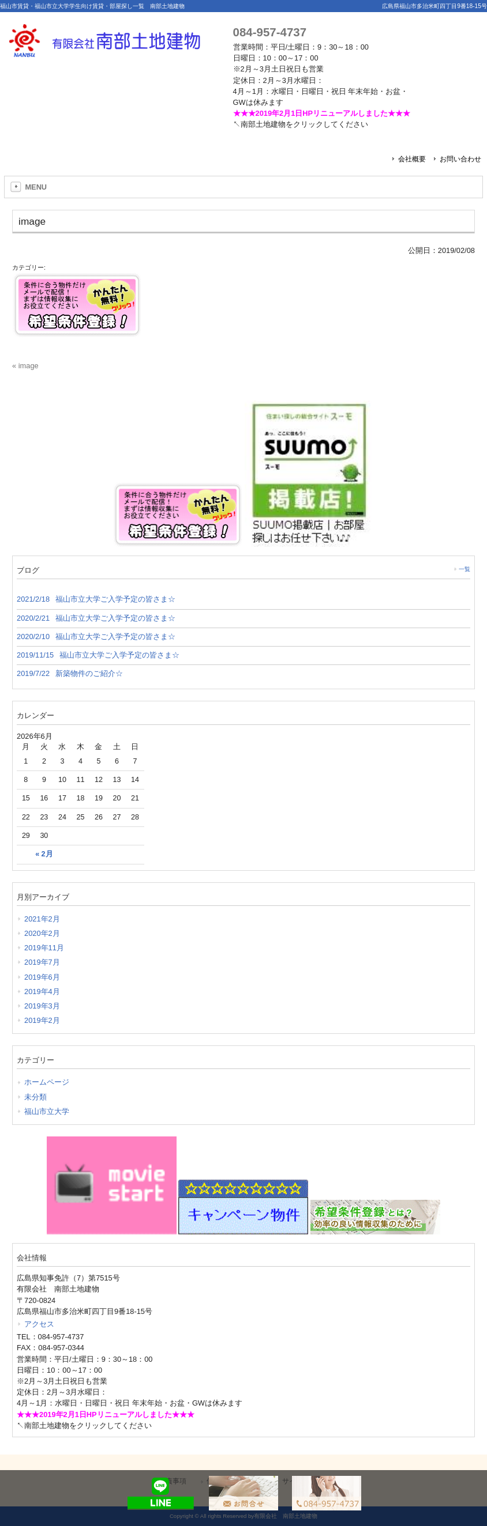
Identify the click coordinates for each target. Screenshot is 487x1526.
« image (25, 365)
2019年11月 (44, 947)
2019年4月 (42, 991)
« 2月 (44, 854)
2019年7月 (42, 962)
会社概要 (412, 159)
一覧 (464, 569)
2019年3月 (42, 1006)
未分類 (35, 1097)
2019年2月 (42, 1020)
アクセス (39, 1324)
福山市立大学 (46, 1111)
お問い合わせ (460, 159)
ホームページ (46, 1082)
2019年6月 (42, 977)
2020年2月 (42, 933)
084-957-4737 (269, 32)
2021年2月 (42, 919)
